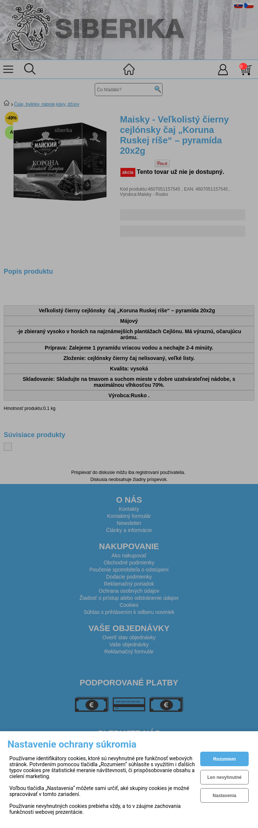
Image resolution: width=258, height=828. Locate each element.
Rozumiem (224, 759)
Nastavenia (224, 795)
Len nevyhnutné (224, 777)
